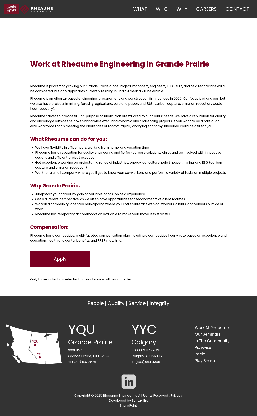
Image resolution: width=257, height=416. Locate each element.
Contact (237, 9)
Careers (206, 9)
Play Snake (205, 360)
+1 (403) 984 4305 (146, 362)
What (140, 9)
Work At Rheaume (212, 327)
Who (162, 9)
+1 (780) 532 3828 (82, 362)
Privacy (177, 395)
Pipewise (203, 347)
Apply (60, 259)
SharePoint (128, 405)
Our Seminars (207, 334)
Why (181, 9)
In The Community (212, 341)
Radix (200, 354)
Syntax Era (140, 400)
